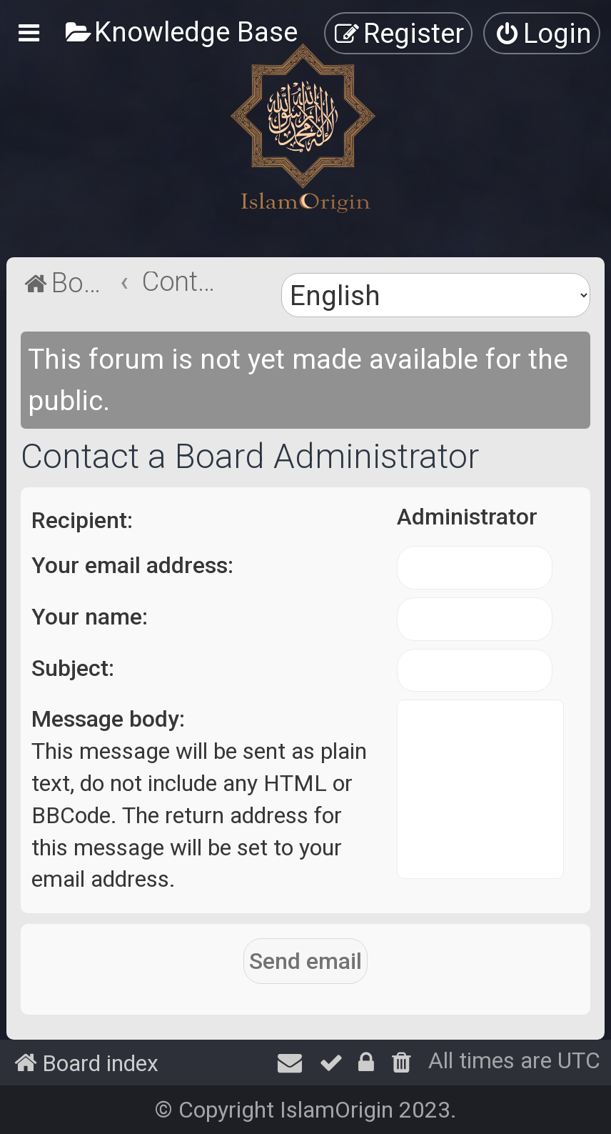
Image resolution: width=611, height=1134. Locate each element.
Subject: (72, 667)
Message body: (108, 718)
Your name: (89, 616)
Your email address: (132, 565)
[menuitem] (181, 31)
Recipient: (82, 520)
